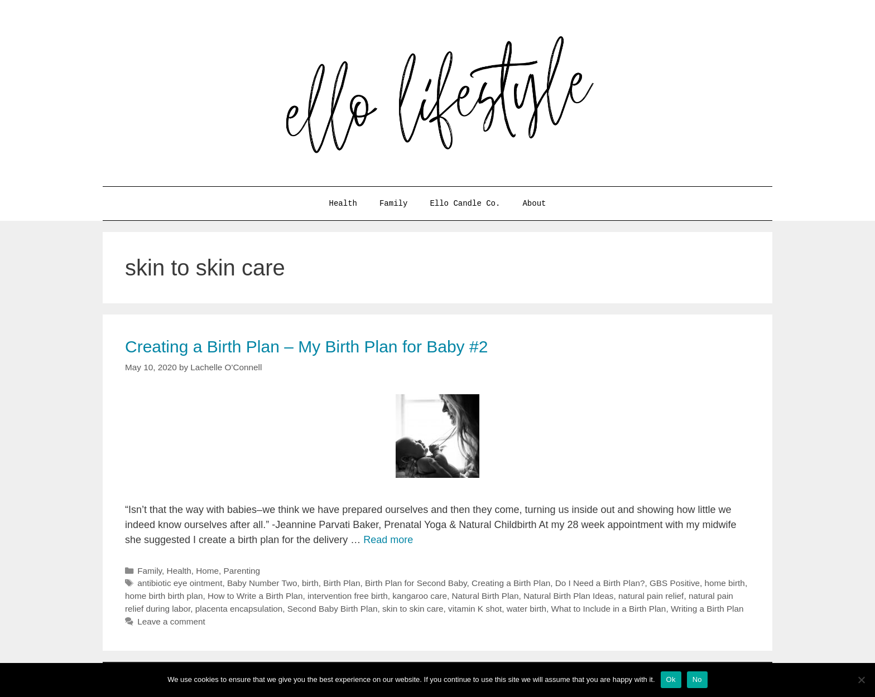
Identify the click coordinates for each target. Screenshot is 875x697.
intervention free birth (347, 596)
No (697, 679)
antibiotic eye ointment (179, 583)
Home (207, 570)
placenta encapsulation (239, 608)
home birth (725, 583)
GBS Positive (675, 583)
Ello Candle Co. (465, 203)
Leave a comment (171, 621)
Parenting (242, 570)
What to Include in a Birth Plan (608, 608)
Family (393, 203)
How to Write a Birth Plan (255, 596)
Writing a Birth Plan (707, 608)
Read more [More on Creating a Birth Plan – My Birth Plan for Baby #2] (388, 539)
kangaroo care (419, 596)
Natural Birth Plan (485, 596)
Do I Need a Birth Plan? (600, 583)
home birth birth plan (164, 596)
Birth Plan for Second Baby (416, 583)
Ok (671, 679)
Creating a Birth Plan (511, 583)
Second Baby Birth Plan (332, 608)
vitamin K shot (475, 608)
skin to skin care (413, 608)
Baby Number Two (262, 583)
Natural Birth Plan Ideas (568, 596)
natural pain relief (651, 596)
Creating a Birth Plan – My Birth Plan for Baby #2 (306, 346)
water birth (526, 608)
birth (310, 583)
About (534, 203)
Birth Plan (341, 583)
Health (343, 203)
